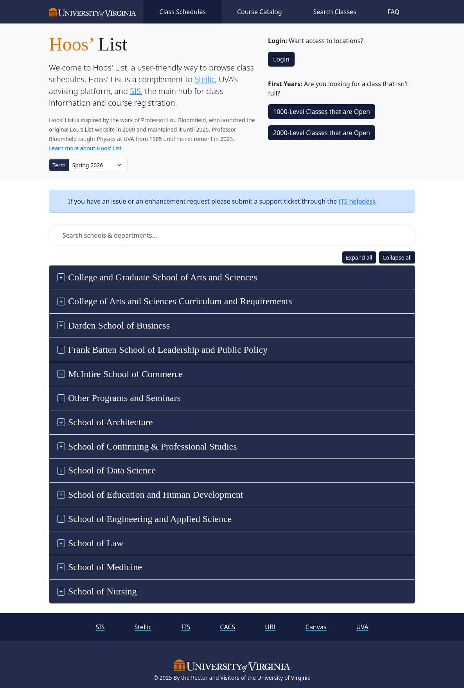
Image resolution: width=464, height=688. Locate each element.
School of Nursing (102, 591)
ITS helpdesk (357, 201)
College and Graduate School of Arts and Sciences (162, 277)
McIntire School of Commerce (125, 374)
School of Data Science (112, 470)
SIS (135, 91)
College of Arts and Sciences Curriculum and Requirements (180, 301)
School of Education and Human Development (155, 494)
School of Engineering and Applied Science (150, 519)
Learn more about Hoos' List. (86, 148)
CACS (227, 627)
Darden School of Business (119, 325)
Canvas (316, 627)
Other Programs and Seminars (124, 398)
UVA (362, 627)
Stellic (204, 79)
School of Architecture (110, 422)
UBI (270, 627)
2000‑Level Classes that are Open (321, 132)
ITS (185, 627)
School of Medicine (105, 567)
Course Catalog (259, 11)
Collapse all (397, 257)
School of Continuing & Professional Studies (152, 446)
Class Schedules (182, 11)
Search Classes (334, 11)
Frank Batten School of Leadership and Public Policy (168, 350)
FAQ (393, 11)
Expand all (359, 257)
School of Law (95, 543)
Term (59, 165)
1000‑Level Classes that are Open (321, 111)
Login (281, 59)
